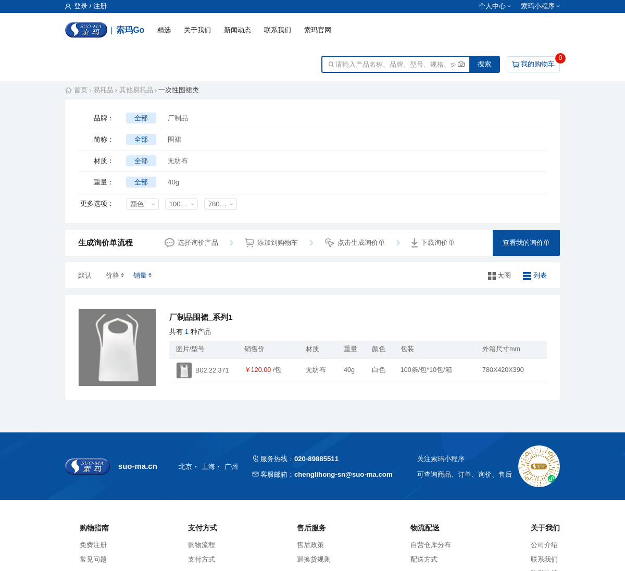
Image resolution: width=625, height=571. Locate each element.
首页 (81, 90)
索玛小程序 (538, 6)
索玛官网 (317, 30)
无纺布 (178, 161)
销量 (140, 275)
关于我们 (197, 30)
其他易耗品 (136, 90)
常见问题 (93, 559)
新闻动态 (237, 30)
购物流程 (201, 545)
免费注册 (93, 545)
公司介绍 (544, 545)
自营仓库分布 (430, 545)
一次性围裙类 (178, 90)
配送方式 (424, 559)
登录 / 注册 (86, 6)
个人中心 (492, 6)
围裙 (174, 139)
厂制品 (178, 118)
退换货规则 (314, 559)
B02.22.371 (212, 370)
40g (173, 182)
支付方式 (201, 559)
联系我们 (277, 30)
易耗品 (103, 90)
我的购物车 (538, 64)
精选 (164, 30)
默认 (85, 275)
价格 (112, 275)
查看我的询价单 (526, 242)
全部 (141, 118)
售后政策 (310, 545)
